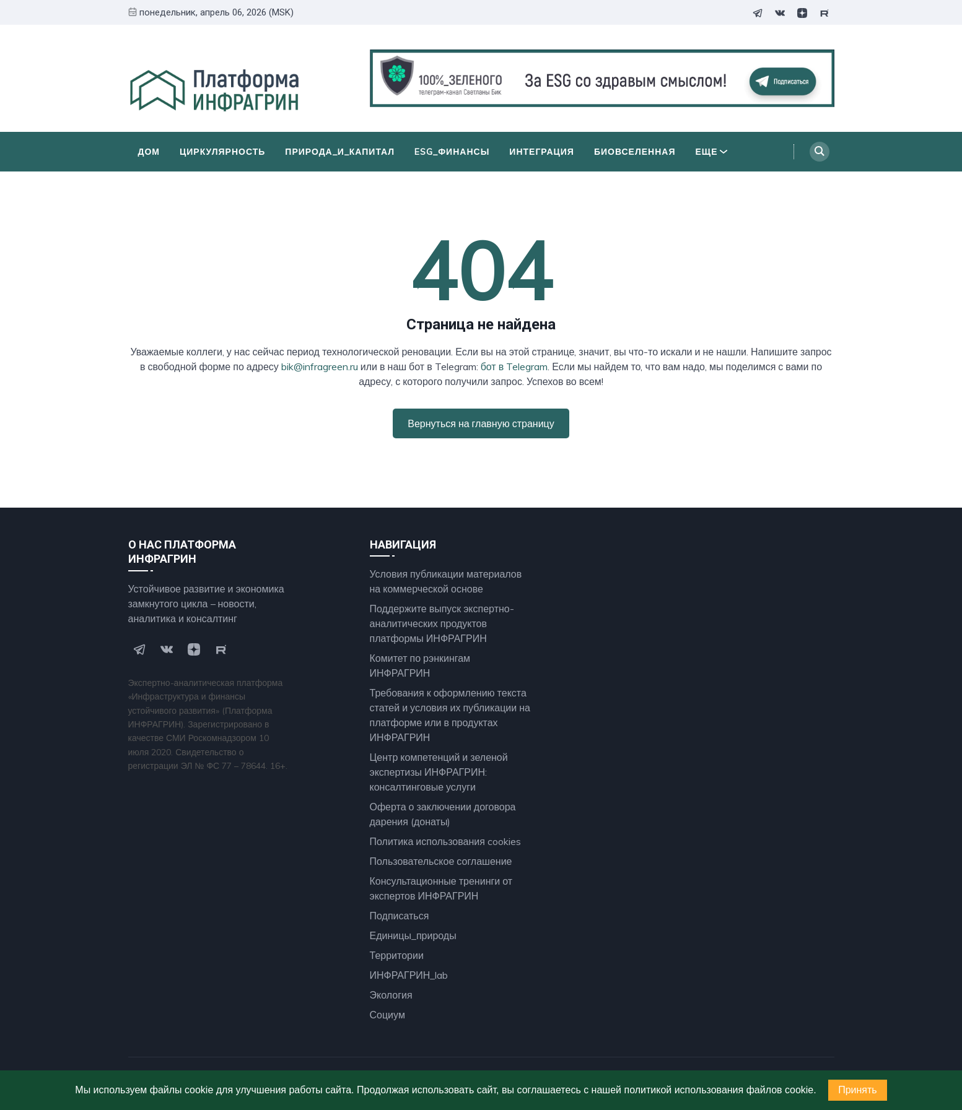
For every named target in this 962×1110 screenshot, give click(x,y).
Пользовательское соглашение (441, 861)
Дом (149, 151)
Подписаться (399, 915)
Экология (391, 995)
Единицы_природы (413, 935)
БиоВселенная (635, 151)
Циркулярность (222, 151)
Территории (397, 955)
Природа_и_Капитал (340, 151)
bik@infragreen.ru (319, 366)
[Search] (819, 152)
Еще (712, 151)
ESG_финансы (451, 151)
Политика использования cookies (445, 841)
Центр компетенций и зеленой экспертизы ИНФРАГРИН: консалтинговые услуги (439, 772)
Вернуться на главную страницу (481, 423)
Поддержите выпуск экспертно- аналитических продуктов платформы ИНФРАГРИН (442, 623)
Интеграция (541, 151)
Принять (857, 1090)
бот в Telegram (514, 366)
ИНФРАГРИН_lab (409, 975)
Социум (387, 1014)
